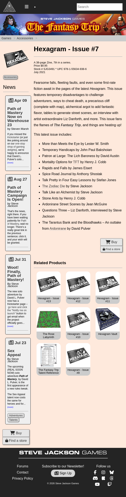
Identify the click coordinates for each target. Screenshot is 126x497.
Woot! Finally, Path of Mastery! (15, 273)
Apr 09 (17, 100)
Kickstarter (13, 137)
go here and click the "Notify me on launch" (17, 310)
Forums (22, 466)
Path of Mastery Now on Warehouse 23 (18, 116)
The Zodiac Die (53, 186)
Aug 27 (17, 179)
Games (6, 38)
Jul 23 (17, 343)
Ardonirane (58, 228)
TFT (76, 162)
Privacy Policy (22, 478)
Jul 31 (17, 259)
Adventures (16, 415)
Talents (13, 419)
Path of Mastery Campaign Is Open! (17, 193)
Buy (16, 433)
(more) (10, 162)
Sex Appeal (14, 353)
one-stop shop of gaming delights (16, 146)
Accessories (25, 38)
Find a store (16, 440)
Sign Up (62, 473)
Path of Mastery (16, 222)
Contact (22, 472)
